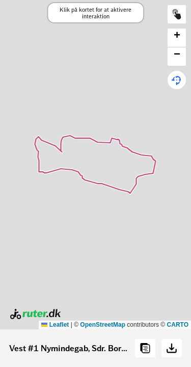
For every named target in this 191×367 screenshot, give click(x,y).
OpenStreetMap (102, 324)
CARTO (177, 324)
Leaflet (55, 324)
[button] (177, 38)
